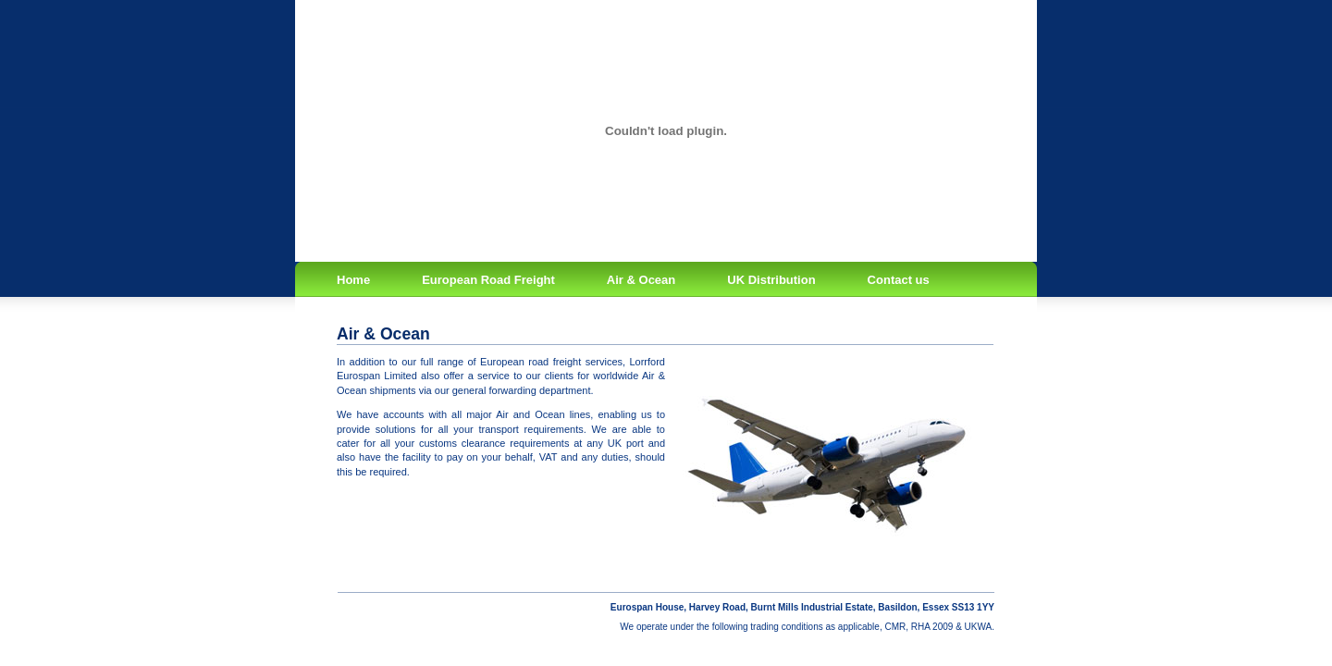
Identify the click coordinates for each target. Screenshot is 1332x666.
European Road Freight (488, 280)
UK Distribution (771, 280)
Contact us (899, 280)
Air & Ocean (641, 280)
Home (353, 280)
